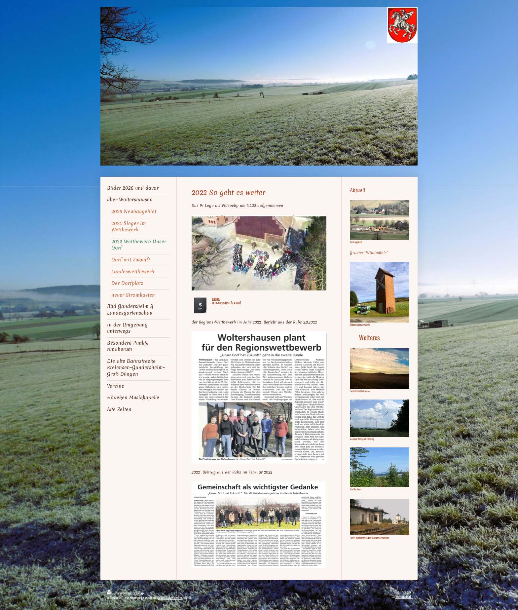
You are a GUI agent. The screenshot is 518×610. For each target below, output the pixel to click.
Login (407, 592)
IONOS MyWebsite (170, 597)
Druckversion (119, 593)
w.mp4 (216, 298)
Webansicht (403, 596)
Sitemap (138, 593)
